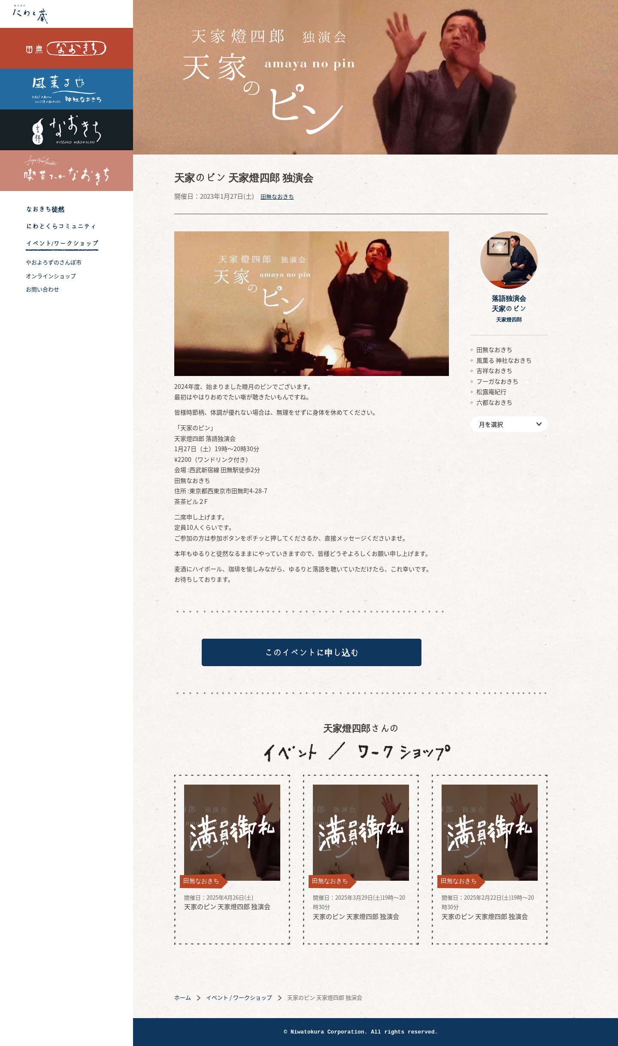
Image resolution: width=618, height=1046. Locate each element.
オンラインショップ (51, 276)
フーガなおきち (512, 381)
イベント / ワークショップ (254, 1000)
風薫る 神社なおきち (66, 89)
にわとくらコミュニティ (61, 226)
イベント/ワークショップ (62, 243)
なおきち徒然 (45, 209)
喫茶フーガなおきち (66, 170)
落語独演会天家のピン (523, 308)
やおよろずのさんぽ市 (54, 262)
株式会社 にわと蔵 (66, 14)
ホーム (197, 1000)
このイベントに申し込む (326, 653)
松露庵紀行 (506, 391)
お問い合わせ (42, 289)
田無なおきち (66, 48)
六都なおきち (509, 402)
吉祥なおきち (66, 129)
